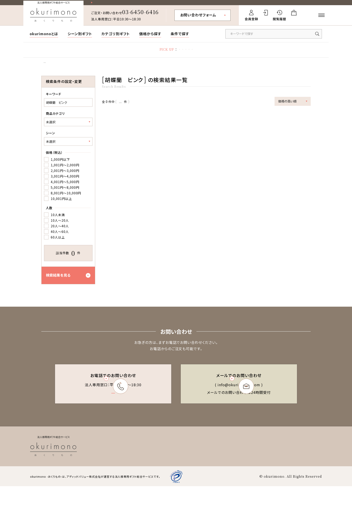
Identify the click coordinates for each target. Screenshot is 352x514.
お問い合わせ (312, 475)
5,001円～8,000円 (65, 196)
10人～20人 (60, 229)
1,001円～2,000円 (65, 174)
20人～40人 (60, 235)
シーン (50, 142)
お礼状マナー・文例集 (140, 54)
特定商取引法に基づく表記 (226, 475)
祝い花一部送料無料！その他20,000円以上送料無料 (133, 4)
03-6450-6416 (140, 16)
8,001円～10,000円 (66, 202)
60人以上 (58, 246)
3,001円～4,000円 (65, 185)
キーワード (53, 103)
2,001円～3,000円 (65, 180)
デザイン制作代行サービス (253, 54)
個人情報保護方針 (264, 475)
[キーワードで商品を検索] (273, 37)
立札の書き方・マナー (179, 54)
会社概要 (290, 475)
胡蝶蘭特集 (107, 54)
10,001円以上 (61, 208)
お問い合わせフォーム (198, 18)
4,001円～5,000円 (65, 191)
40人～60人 (60, 241)
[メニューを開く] (321, 19)
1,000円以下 (60, 168)
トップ (44, 70)
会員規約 (194, 475)
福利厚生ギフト (215, 54)
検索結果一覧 (64, 70)
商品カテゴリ (55, 122)
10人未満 (58, 224)
